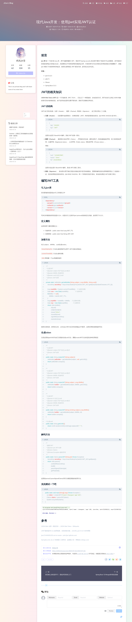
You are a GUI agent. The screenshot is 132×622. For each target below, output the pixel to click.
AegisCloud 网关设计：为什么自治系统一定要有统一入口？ (20, 150)
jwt (43, 559)
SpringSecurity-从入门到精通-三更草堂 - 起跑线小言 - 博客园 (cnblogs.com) (65, 540)
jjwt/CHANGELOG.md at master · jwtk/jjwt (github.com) (59, 535)
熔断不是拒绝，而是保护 (16, 127)
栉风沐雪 (55, 548)
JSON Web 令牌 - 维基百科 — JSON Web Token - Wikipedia (60, 526)
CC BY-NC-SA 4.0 (82, 553)
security (50, 559)
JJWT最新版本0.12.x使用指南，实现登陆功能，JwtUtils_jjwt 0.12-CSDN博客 (65, 531)
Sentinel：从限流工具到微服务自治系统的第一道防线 (21, 134)
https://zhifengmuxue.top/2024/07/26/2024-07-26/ (69, 551)
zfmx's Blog (109, 553)
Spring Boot (82, 26)
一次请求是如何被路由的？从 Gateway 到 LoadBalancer (20, 142)
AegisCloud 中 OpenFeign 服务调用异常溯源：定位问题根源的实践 (21, 158)
